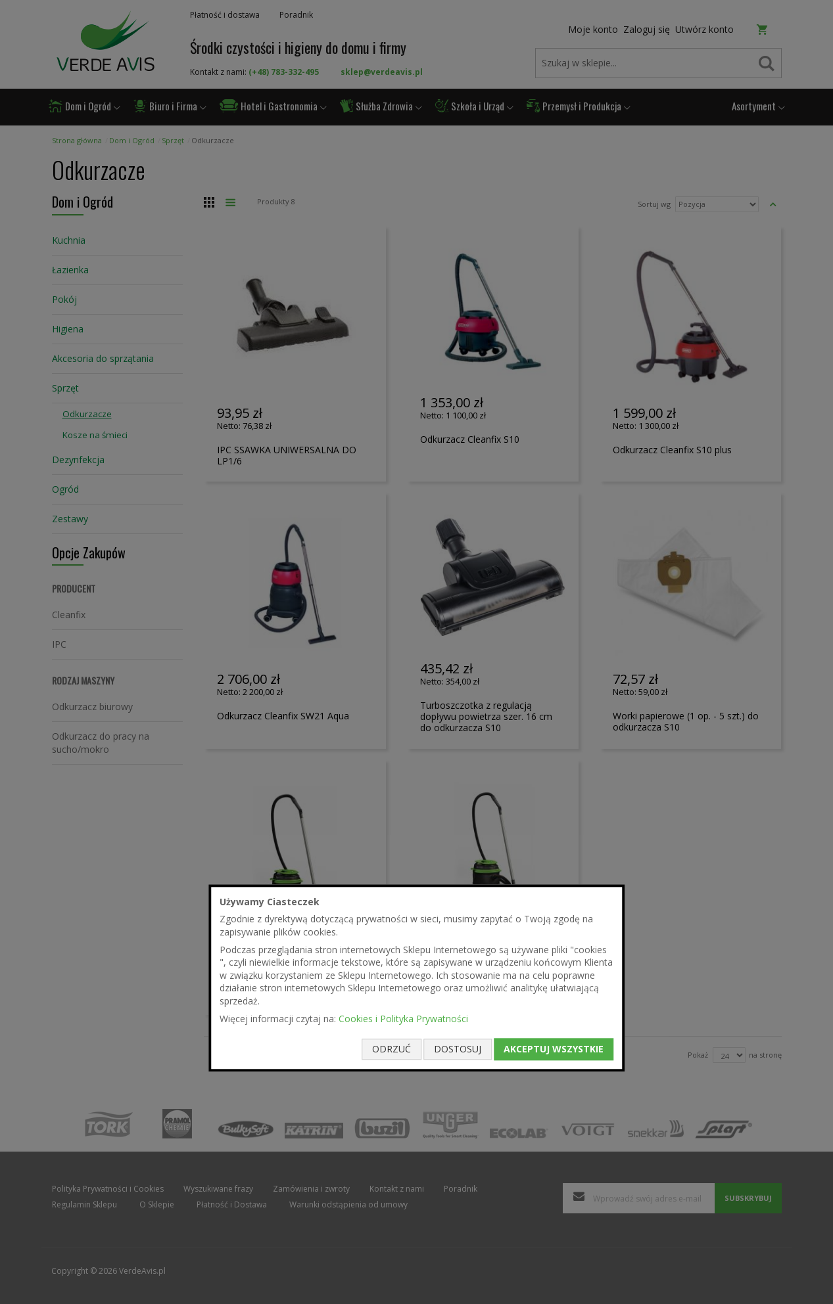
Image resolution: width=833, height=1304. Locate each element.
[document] (416, 977)
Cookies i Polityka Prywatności (403, 1018)
